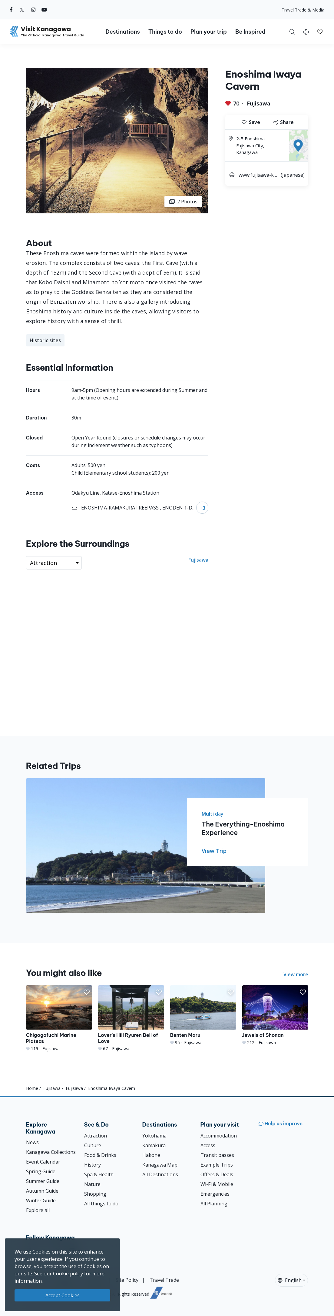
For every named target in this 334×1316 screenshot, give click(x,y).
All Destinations (160, 1174)
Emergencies (215, 1194)
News (32, 1142)
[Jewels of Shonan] (275, 1015)
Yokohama (154, 1135)
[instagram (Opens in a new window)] (33, 9)
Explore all (38, 1210)
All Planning (213, 1203)
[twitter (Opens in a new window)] (21, 9)
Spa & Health (99, 1174)
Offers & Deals (216, 1174)
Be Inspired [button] (250, 31)
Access (207, 1145)
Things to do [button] (165, 31)
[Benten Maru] (203, 1015)
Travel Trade (164, 1280)
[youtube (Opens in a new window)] (44, 9)
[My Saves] (320, 31)
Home (32, 1088)
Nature (92, 1184)
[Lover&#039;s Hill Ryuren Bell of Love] (131, 1018)
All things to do (101, 1203)
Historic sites (45, 340)
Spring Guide (40, 1171)
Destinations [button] (122, 31)
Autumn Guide (42, 1190)
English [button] (290, 1280)
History (92, 1164)
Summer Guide (42, 1181)
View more (295, 974)
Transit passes (217, 1155)
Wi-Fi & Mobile (216, 1184)
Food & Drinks (100, 1155)
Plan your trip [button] (208, 31)
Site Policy (127, 1280)
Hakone (151, 1155)
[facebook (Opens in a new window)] (11, 9)
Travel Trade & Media (303, 10)
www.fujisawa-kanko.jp (257, 176)
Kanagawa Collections (51, 1152)
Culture (92, 1145)
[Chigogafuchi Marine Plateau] (59, 1018)
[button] (306, 31)
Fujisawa (258, 103)
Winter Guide (41, 1200)
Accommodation (218, 1135)
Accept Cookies (62, 1295)
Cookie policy (68, 1273)
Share (283, 122)
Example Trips (216, 1164)
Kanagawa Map (159, 1164)
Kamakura (154, 1145)
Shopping (95, 1194)
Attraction (95, 1135)
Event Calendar (43, 1161)
